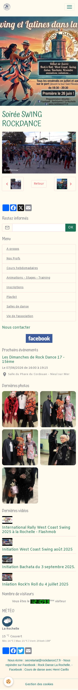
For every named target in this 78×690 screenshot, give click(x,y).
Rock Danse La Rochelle (54, 665)
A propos (12, 249)
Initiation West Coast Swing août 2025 (37, 549)
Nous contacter (16, 327)
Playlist (11, 297)
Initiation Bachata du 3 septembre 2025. (38, 567)
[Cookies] (8, 681)
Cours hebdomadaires (22, 268)
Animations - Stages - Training (28, 278)
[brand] (7, 6)
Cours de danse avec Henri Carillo (46, 669)
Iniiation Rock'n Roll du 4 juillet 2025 (35, 584)
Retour (39, 184)
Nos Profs (13, 259)
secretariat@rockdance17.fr (43, 660)
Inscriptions (15, 288)
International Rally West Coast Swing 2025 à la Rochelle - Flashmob (36, 529)
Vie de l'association (19, 316)
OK (70, 227)
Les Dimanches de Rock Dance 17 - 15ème (33, 359)
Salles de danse (17, 307)
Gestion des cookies (39, 684)
